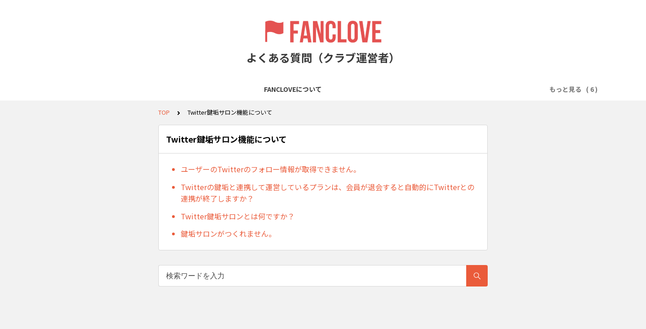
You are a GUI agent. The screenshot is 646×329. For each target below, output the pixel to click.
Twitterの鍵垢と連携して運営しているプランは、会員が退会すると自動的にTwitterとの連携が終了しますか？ (327, 192)
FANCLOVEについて (88, 89)
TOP (164, 112)
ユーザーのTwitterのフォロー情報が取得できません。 (271, 169)
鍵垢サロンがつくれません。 (228, 233)
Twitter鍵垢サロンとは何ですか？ (238, 216)
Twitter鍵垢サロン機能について (420, 89)
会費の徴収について (261, 89)
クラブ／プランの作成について (175, 89)
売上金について (503, 89)
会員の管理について (332, 89)
